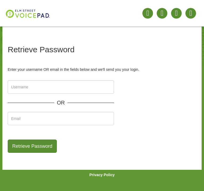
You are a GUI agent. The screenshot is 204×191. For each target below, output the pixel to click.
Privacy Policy (102, 175)
